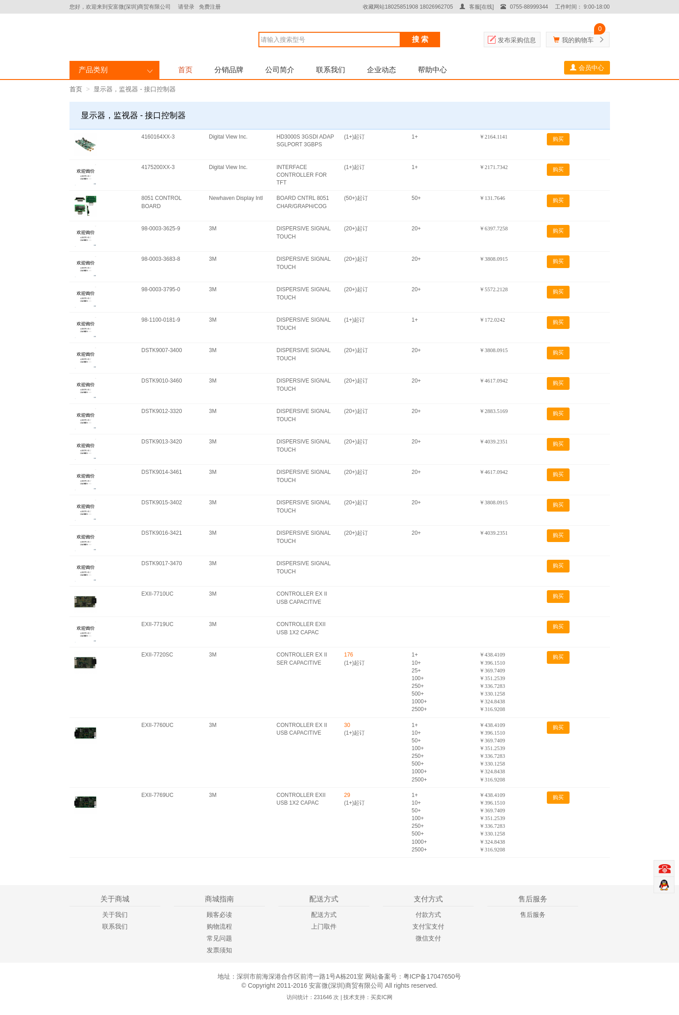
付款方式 (428, 914)
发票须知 (219, 950)
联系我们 (330, 70)
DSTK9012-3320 (161, 411)
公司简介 (279, 70)
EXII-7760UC (157, 725)
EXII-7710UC (157, 594)
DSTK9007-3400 (161, 350)
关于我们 (115, 914)
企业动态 (381, 70)
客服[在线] (477, 7)
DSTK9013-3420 (161, 441)
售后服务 (532, 914)
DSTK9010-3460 (161, 381)
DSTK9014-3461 (161, 472)
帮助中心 (432, 70)
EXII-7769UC (157, 795)
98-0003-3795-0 (160, 289)
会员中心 (587, 67)
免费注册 (210, 7)
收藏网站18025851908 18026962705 (408, 7)
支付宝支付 (428, 926)
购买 (558, 139)
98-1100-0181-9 (160, 320)
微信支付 (428, 938)
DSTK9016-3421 (161, 533)
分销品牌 (228, 70)
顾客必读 (219, 914)
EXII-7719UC (157, 624)
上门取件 (324, 926)
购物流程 (219, 926)
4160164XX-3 (157, 137)
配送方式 (324, 914)
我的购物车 (578, 40)
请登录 (186, 7)
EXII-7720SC (157, 655)
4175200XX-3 (157, 167)
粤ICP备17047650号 (432, 976)
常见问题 (219, 938)
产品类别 (93, 70)
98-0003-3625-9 (160, 228)
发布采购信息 (517, 40)
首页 (185, 70)
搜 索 (420, 39)
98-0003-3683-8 (160, 259)
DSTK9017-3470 (161, 563)
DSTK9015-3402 (161, 502)
